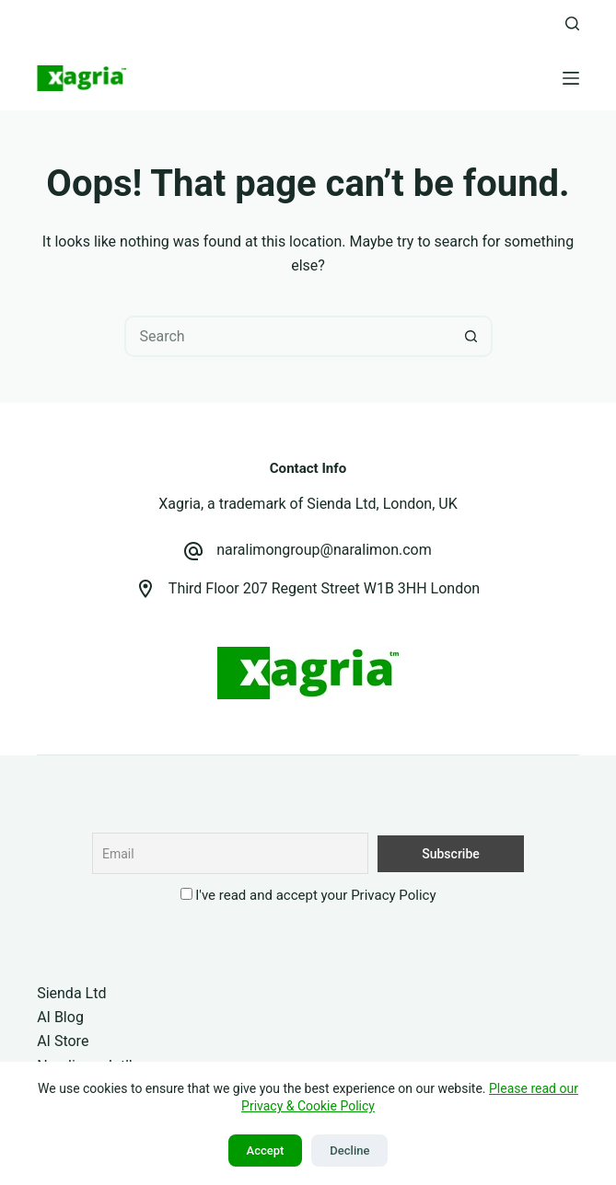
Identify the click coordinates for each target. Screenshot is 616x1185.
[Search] (572, 23)
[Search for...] (287, 336)
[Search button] (472, 336)
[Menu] (571, 78)
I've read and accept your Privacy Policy (315, 895)
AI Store (62, 1041)
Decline (349, 1150)
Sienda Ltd (71, 993)
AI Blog (60, 1017)
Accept (266, 1150)
